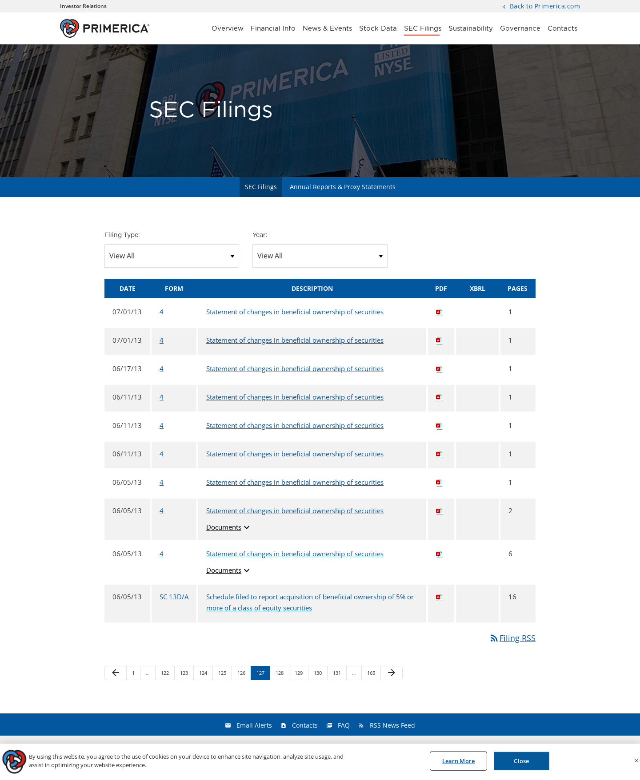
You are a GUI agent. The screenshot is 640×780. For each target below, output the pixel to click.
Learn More (458, 764)
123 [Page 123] (185, 674)
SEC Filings (422, 28)
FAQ (344, 725)
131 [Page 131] (338, 674)
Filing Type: (122, 235)
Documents (229, 527)
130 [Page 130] (318, 674)
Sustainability (470, 28)
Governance (520, 28)
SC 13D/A (174, 596)
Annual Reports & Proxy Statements (343, 186)
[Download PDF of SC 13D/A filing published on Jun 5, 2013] (439, 596)
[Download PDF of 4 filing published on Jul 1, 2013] (439, 311)
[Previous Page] (115, 673)
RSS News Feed (392, 725)
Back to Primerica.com (544, 6)
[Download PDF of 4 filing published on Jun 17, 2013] (439, 368)
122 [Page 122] (166, 674)
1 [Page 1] (136, 674)
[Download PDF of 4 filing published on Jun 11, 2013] (439, 396)
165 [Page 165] (372, 674)
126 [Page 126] (242, 674)
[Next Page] (391, 673)
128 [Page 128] (280, 674)
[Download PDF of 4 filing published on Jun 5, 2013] (439, 482)
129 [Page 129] (299, 674)
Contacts (562, 28)
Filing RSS (512, 638)
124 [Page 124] (204, 674)
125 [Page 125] (223, 674)
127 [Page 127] (261, 674)
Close (521, 764)
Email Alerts (254, 725)
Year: (260, 235)
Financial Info (273, 28)
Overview (228, 28)
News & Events (327, 28)
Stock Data (378, 28)
